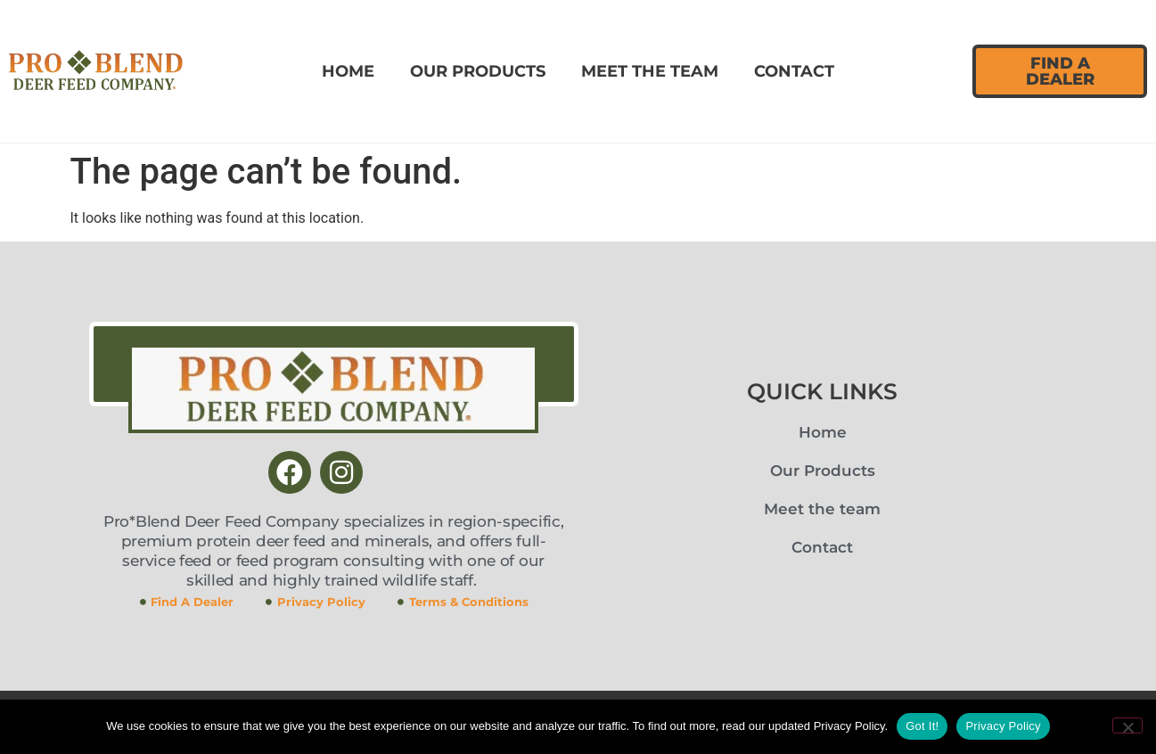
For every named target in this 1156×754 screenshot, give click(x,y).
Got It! (922, 726)
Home (348, 71)
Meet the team (649, 71)
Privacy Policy (1002, 726)
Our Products (477, 71)
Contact (794, 71)
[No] (1127, 725)
